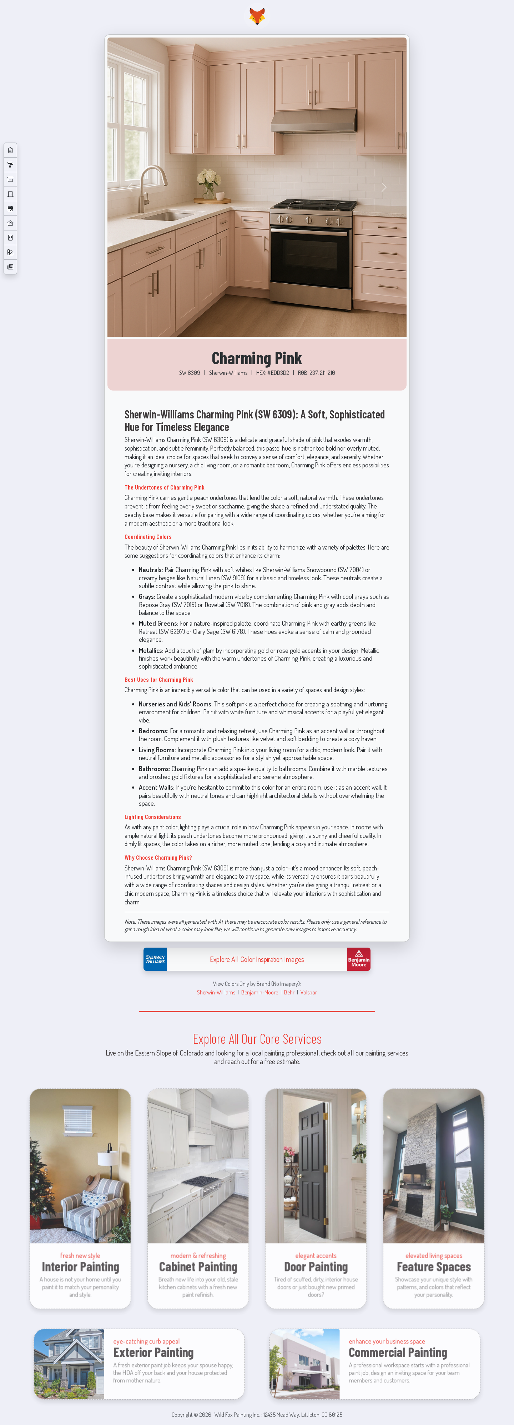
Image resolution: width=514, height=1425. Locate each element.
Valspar (309, 992)
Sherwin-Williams (216, 992)
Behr (289, 992)
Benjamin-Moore (259, 992)
